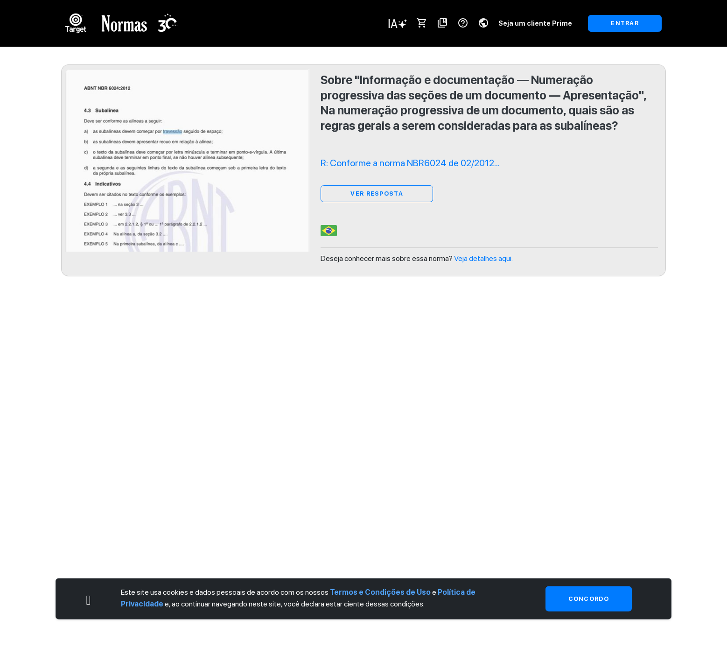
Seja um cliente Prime (535, 23)
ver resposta (376, 193)
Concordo (588, 598)
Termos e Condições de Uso (380, 591)
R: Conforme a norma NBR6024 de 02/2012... (410, 163)
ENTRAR (625, 23)
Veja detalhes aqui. (483, 258)
